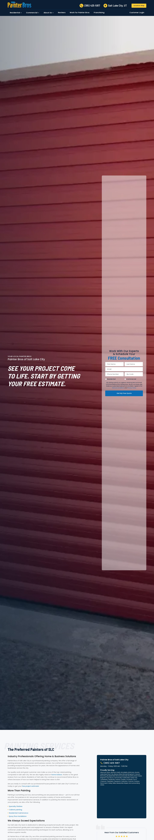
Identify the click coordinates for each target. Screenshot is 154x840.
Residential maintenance (18, 813)
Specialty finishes (15, 806)
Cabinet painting (15, 810)
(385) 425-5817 (92, 5)
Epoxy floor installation (18, 816)
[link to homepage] (19, 5)
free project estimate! (30, 786)
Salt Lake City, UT (117, 5)
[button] (16, 13)
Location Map (138, 5)
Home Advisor (56, 775)
